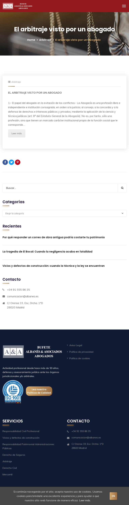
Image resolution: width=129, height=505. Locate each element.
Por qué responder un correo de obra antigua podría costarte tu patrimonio (54, 237)
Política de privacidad (81, 351)
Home (31, 40)
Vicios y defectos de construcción (21, 437)
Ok (113, 496)
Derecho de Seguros (14, 454)
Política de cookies (79, 358)
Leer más (17, 133)
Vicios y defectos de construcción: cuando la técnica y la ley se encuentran (54, 266)
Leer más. (85, 500)
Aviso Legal (75, 345)
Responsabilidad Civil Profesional (21, 431)
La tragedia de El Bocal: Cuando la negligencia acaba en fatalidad (47, 251)
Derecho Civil (10, 467)
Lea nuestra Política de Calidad (39, 391)
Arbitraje (45, 40)
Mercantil (7, 474)
